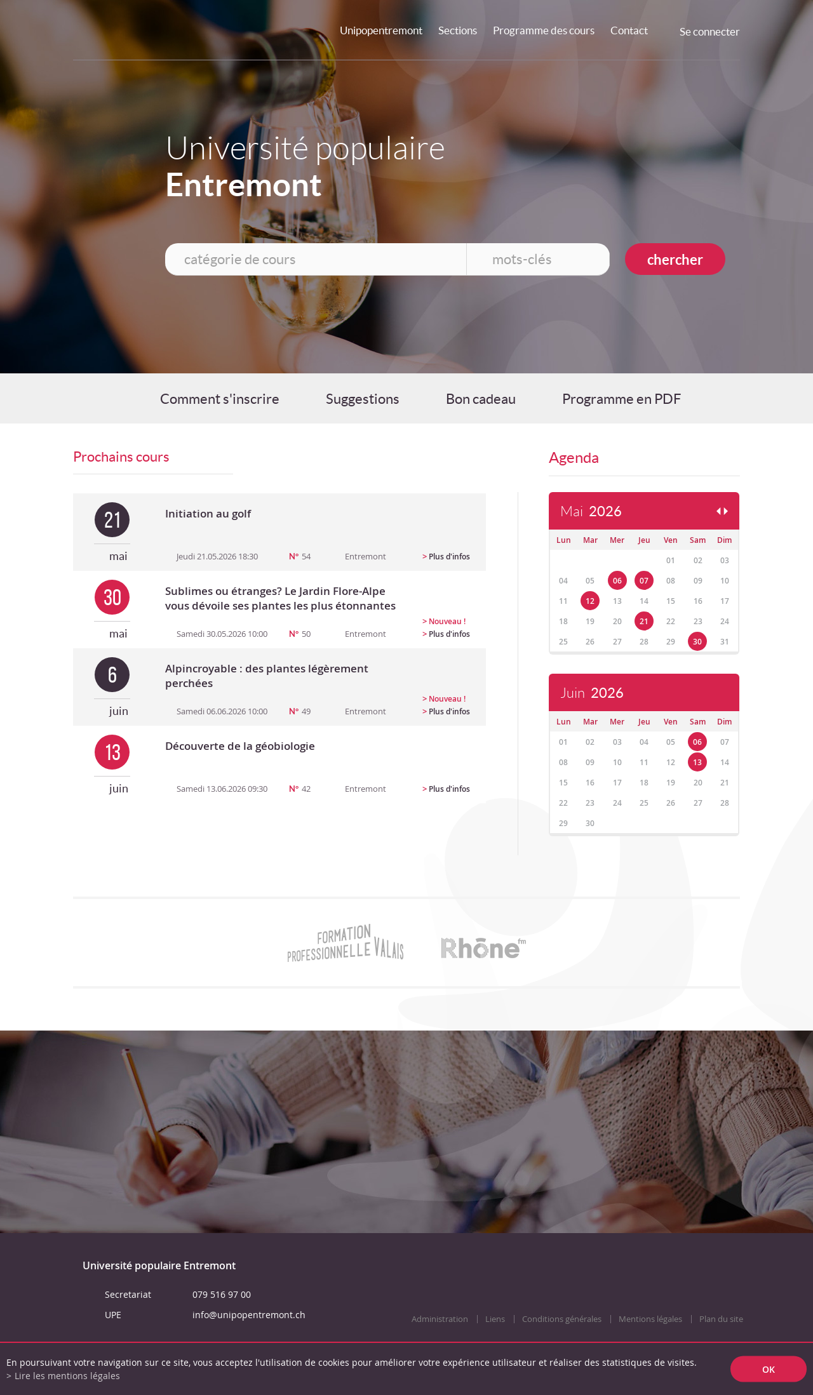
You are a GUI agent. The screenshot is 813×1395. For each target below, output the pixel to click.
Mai (591, 511)
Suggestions (363, 398)
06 (617, 580)
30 (697, 641)
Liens (495, 1319)
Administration (440, 1319)
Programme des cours (544, 30)
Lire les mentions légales (67, 1376)
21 (644, 621)
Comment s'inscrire (219, 398)
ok (768, 1369)
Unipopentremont (381, 30)
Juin (592, 693)
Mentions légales (650, 1319)
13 (697, 762)
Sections (457, 30)
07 (644, 580)
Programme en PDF (621, 398)
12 (590, 601)
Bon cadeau (481, 398)
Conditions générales (561, 1319)
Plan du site (721, 1319)
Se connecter (710, 31)
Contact (629, 30)
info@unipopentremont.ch (249, 1315)
